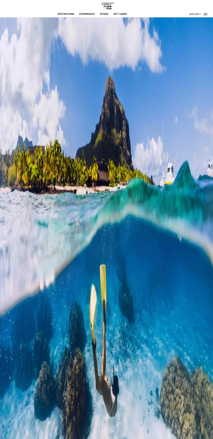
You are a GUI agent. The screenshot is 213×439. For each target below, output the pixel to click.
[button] (195, 11)
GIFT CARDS (133, 11)
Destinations (81, 11)
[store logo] (106, 5)
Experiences (102, 11)
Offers (118, 11)
